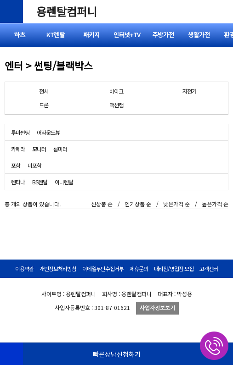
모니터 (39, 149)
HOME (11, 353)
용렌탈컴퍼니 (66, 11)
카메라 (18, 149)
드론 (43, 105)
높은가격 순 (215, 204)
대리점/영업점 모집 (173, 268)
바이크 (116, 91)
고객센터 (208, 268)
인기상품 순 (138, 204)
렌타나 (18, 182)
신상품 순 (102, 204)
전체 (43, 91)
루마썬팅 (20, 132)
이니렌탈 (64, 182)
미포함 (34, 165)
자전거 (189, 91)
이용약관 (24, 268)
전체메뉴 (221, 11)
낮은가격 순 (176, 204)
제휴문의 (139, 268)
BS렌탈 (39, 182)
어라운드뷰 (48, 132)
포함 (15, 165)
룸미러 (60, 149)
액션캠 (116, 105)
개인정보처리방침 (58, 268)
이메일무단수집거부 (103, 268)
